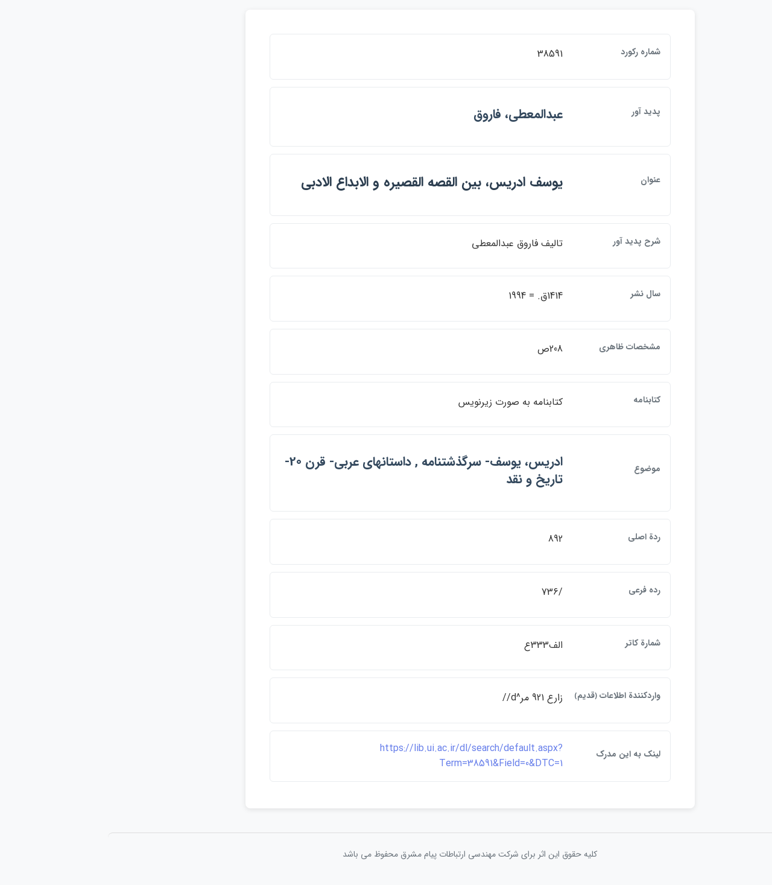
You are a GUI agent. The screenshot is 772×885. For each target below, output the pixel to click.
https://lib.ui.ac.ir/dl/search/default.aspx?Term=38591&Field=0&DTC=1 (387, 756)
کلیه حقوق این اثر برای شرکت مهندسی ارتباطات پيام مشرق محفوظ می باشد (386, 854)
